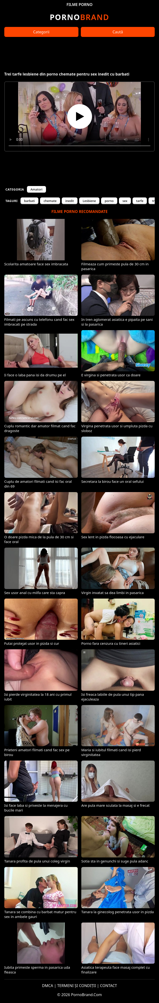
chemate (50, 201)
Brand (79, 17)
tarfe (139, 201)
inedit (69, 201)
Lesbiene (89, 201)
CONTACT (108, 985)
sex (125, 201)
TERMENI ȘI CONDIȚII (76, 985)
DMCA (47, 985)
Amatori (36, 189)
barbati (29, 201)
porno (109, 201)
